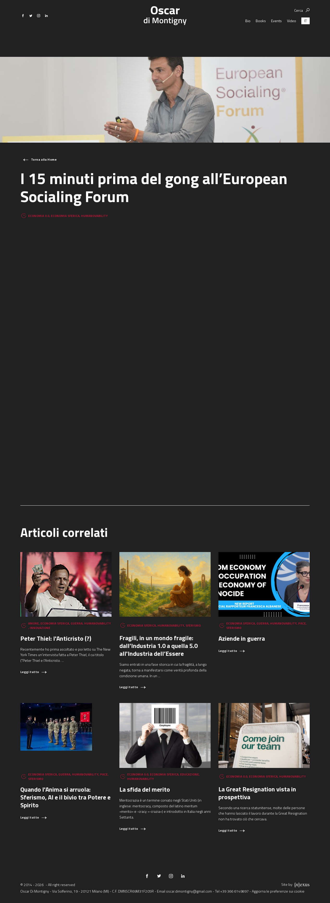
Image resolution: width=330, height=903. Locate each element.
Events (276, 36)
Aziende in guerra (241, 638)
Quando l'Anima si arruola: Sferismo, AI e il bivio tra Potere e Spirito (65, 797)
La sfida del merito (144, 789)
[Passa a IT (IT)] (305, 36)
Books (261, 36)
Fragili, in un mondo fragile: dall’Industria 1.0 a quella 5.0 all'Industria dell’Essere (158, 645)
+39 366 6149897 (234, 891)
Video (291, 36)
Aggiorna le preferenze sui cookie (278, 891)
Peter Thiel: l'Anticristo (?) (55, 638)
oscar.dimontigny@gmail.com (189, 891)
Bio (247, 36)
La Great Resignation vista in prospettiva (257, 793)
